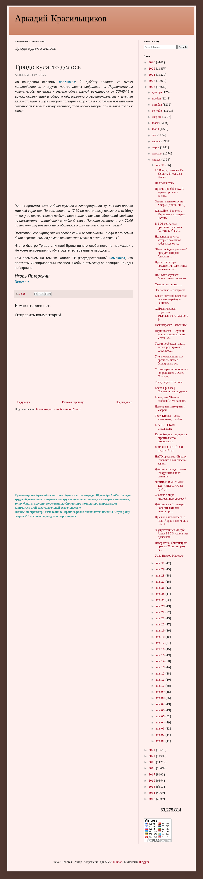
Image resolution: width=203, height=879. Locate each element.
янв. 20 (160, 624)
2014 (152, 793)
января (156, 159)
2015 (152, 786)
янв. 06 (160, 710)
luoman (117, 862)
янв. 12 (160, 673)
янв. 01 (160, 741)
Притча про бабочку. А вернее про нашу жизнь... (169, 192)
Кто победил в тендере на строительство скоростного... (171, 438)
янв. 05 (160, 716)
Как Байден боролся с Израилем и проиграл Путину (170, 214)
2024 (152, 74)
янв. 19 (160, 630)
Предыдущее (124, 402)
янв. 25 (160, 594)
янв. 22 (160, 612)
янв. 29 (160, 569)
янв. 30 (160, 563)
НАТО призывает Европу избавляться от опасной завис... (171, 460)
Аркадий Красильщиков (60, 17)
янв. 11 (160, 679)
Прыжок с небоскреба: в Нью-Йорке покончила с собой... (171, 521)
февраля (157, 153)
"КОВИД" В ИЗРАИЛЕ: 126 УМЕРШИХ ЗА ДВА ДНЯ (169, 486)
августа (157, 117)
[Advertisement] (74, 452)
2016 (152, 780)
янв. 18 (160, 637)
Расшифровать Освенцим (171, 325)
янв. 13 (160, 667)
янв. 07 (160, 704)
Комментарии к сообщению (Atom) (58, 409)
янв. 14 (160, 661)
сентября (158, 110)
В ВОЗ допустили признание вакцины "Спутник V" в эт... (168, 227)
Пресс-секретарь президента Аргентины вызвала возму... (171, 266)
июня (155, 129)
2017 (152, 774)
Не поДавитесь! (165, 183)
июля (155, 123)
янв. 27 (160, 581)
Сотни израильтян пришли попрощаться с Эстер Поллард (171, 373)
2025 (152, 68)
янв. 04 (160, 722)
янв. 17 (160, 643)
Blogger (144, 862)
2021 (152, 750)
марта (156, 147)
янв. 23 (160, 606)
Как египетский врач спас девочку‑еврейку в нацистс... (171, 300)
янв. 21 (160, 618)
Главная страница (73, 402)
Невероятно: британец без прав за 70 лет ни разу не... (171, 547)
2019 (152, 762)
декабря (157, 92)
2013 (152, 799)
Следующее (23, 402)
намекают (117, 258)
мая (154, 135)
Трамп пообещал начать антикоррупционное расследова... (170, 347)
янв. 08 (160, 698)
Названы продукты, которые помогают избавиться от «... (168, 240)
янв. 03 (160, 728)
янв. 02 (160, 735)
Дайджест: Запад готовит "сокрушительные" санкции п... (170, 473)
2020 (152, 756)
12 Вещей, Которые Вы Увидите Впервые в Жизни (169, 174)
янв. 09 (160, 692)
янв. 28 (160, 575)
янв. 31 (160, 165)
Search (183, 47)
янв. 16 (160, 649)
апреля (156, 141)
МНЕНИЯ (22, 75)
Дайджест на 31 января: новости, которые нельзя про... (170, 508)
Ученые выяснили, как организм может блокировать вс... (169, 360)
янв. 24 (160, 600)
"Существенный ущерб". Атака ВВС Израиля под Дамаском (171, 534)
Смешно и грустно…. (168, 284)
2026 (152, 62)
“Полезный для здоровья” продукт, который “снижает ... (171, 253)
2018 (152, 768)
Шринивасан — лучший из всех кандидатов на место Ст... (170, 335)
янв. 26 (160, 587)
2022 (152, 87)
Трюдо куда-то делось (168, 382)
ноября (156, 98)
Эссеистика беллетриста (170, 290)
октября (157, 104)
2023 (152, 81)
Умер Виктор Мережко (169, 555)
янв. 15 (160, 655)
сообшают (67, 82)
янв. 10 (160, 685)
